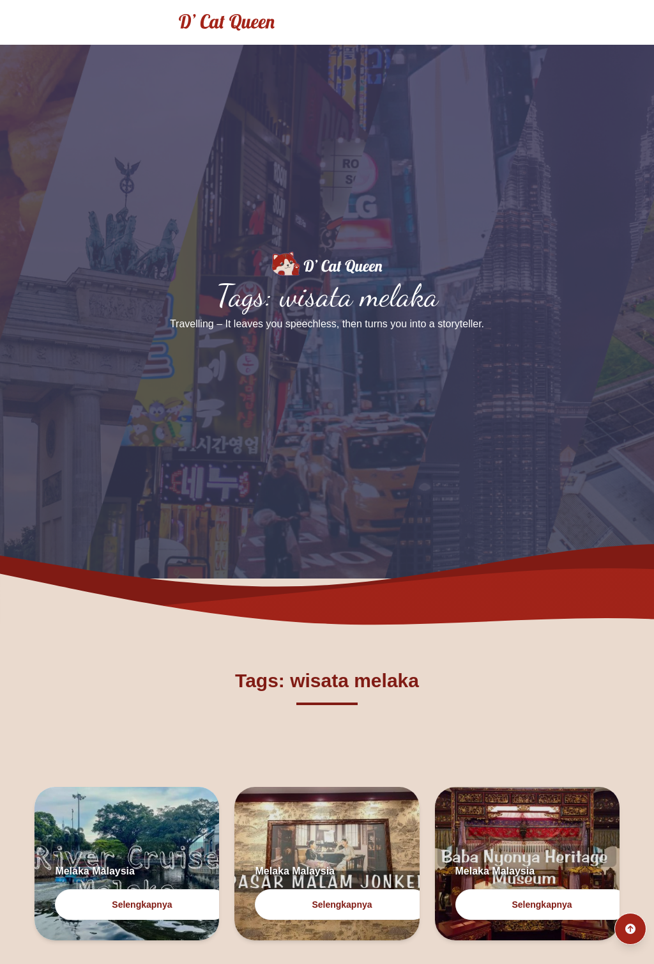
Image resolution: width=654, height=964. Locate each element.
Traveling (538, 22)
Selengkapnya (142, 904)
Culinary (608, 22)
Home (474, 22)
